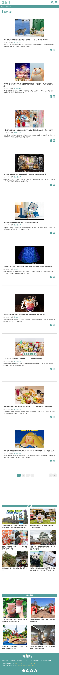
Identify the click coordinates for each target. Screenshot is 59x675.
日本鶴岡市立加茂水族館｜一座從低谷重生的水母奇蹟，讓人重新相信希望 (27, 266)
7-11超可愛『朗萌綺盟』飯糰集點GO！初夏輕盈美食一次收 (23, 358)
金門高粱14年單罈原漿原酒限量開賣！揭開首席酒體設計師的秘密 (24, 174)
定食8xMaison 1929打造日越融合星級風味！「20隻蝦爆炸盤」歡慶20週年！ (28, 407)
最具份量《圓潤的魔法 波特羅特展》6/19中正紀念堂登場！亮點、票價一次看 (28, 451)
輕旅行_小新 (17, 177)
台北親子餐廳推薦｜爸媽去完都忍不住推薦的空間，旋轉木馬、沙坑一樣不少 (28, 130)
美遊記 (16, 269)
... (32, 475)
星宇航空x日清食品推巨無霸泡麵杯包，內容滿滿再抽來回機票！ (24, 314)
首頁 (2, 7)
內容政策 (19, 660)
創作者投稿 (5, 660)
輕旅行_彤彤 (17, 42)
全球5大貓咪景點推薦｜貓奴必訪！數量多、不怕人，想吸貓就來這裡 (25, 40)
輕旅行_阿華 (17, 88)
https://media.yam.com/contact (26, 665)
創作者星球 (12, 660)
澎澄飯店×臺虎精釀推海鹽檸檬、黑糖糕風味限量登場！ (21, 222)
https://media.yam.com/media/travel (25, 664)
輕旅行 (6, 2)
